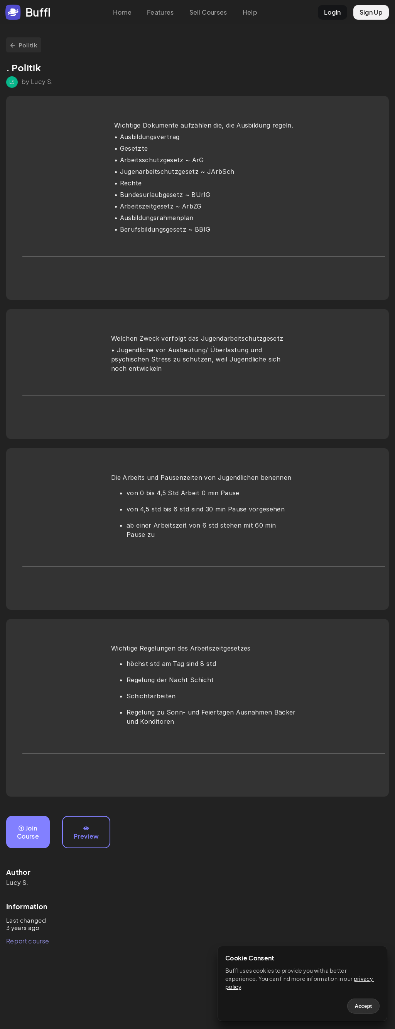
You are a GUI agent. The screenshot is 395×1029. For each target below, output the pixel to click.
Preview (86, 833)
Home (122, 12)
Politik (23, 45)
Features (160, 12)
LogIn (332, 12)
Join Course (28, 832)
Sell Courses (208, 12)
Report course (27, 941)
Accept (363, 1006)
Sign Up (371, 12)
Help (250, 12)
